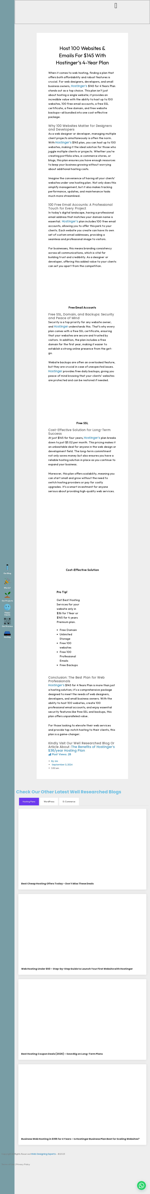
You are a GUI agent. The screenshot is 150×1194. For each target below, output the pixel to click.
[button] (141, 1185)
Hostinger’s (79, 86)
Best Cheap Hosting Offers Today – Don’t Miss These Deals (57, 884)
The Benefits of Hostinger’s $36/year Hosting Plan (81, 749)
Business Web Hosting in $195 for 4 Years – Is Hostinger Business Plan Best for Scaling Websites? (80, 1139)
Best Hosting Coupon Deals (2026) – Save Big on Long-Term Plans (62, 1054)
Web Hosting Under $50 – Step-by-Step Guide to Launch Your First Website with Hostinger (77, 969)
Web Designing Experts (43, 1154)
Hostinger (60, 326)
